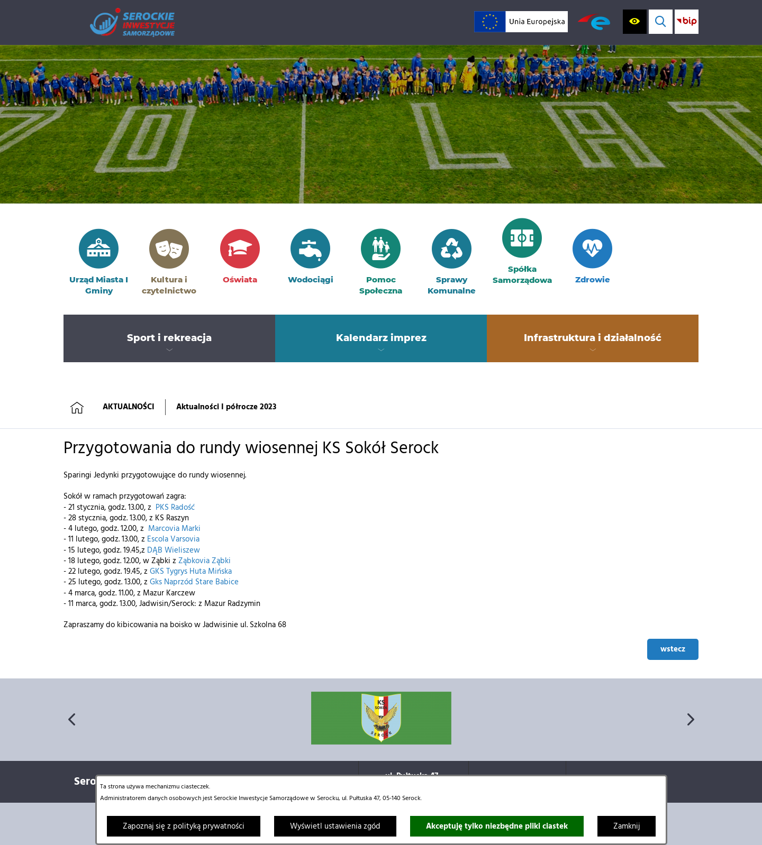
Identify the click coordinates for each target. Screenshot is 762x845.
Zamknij (626, 826)
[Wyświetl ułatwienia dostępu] (635, 21)
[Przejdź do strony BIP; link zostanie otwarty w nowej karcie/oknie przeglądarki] (686, 21)
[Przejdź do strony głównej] (132, 22)
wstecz (672, 649)
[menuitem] (169, 338)
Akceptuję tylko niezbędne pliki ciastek (497, 826)
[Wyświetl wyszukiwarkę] (661, 21)
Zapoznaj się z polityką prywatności (183, 826)
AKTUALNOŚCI (129, 407)
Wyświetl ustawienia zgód (335, 826)
